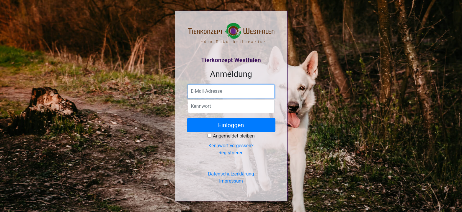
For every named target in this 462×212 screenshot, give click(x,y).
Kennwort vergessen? (230, 145)
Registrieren (231, 152)
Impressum (231, 181)
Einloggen (231, 125)
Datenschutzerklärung (231, 174)
